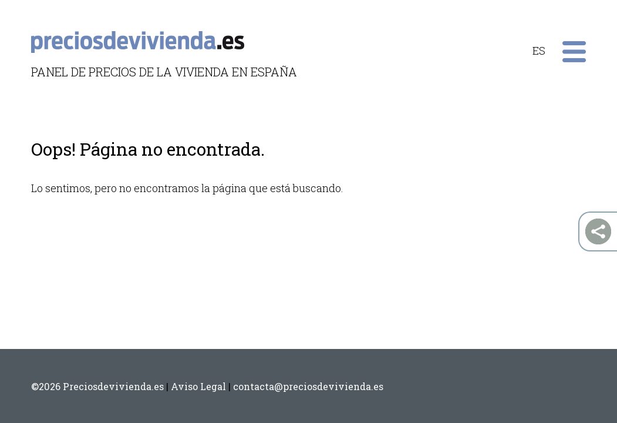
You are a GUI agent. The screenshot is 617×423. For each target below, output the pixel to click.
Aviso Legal (198, 386)
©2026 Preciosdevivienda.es (97, 386)
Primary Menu (574, 51)
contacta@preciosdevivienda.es (308, 386)
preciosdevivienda (137, 38)
